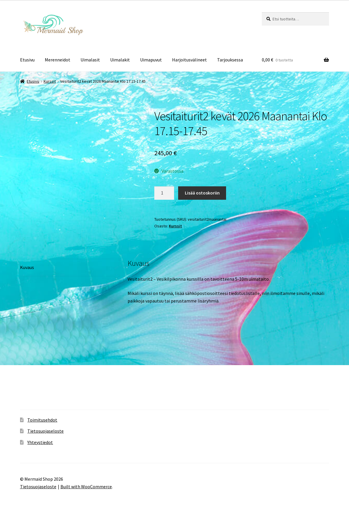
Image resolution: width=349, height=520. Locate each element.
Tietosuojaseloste (45, 431)
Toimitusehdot (42, 420)
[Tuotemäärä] (164, 193)
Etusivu (27, 60)
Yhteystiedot (40, 442)
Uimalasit (90, 60)
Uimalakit (120, 60)
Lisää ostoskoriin (202, 193)
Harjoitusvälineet (189, 60)
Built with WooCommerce (86, 486)
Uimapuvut (151, 60)
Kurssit (50, 81)
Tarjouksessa (230, 60)
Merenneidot (57, 60)
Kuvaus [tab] (27, 267)
